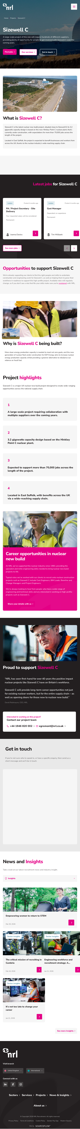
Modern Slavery (66, 1121)
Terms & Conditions (27, 1121)
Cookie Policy (40, 1121)
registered (63, 284)
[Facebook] (13, 1084)
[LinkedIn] (5, 1084)
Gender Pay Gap (52, 1121)
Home (6, 18)
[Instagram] (20, 1084)
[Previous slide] (67, 249)
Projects (13, 18)
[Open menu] (74, 7)
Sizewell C (21, 18)
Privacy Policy (13, 1121)
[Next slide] (74, 249)
